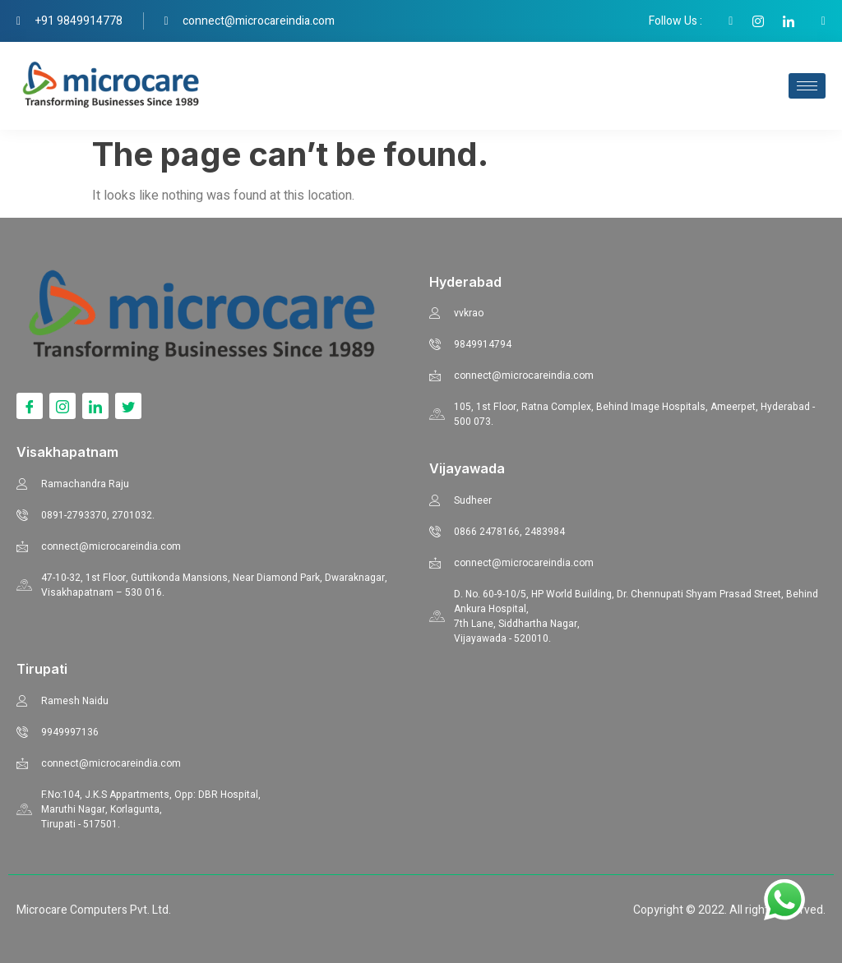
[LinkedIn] (95, 406)
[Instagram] (62, 406)
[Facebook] (29, 406)
